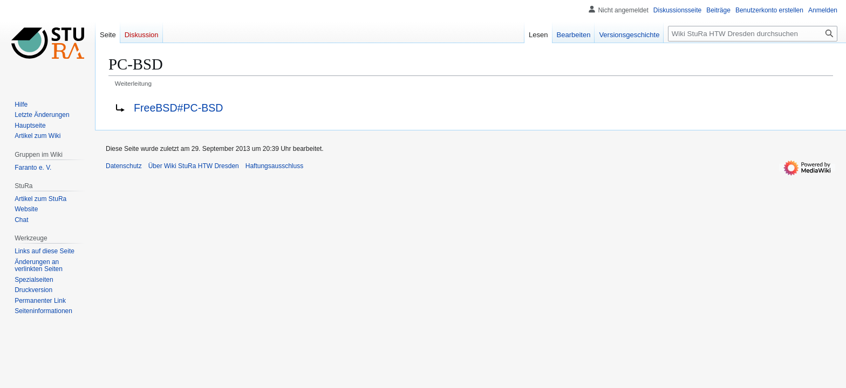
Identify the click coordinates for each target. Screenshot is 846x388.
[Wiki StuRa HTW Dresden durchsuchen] (752, 33)
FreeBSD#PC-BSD (178, 108)
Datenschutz (124, 166)
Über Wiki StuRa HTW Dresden (193, 166)
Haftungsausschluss (274, 166)
